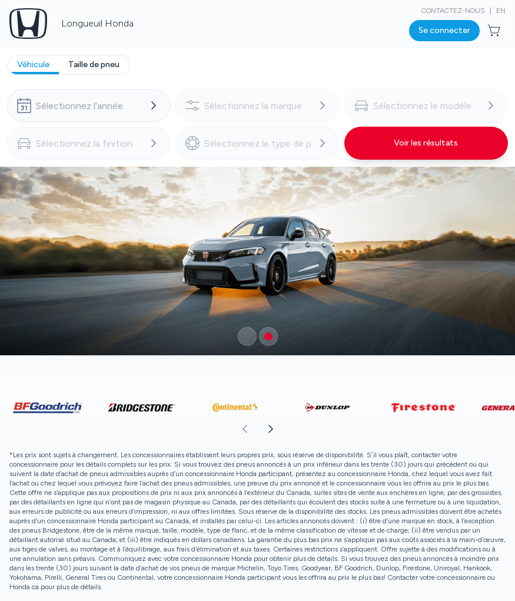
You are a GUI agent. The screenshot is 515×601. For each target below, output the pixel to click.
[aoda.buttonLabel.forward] (386, 429)
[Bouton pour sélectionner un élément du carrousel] (247, 336)
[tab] (33, 64)
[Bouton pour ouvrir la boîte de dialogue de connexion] (444, 30)
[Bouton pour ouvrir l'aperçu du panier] (495, 30)
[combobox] (89, 105)
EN (501, 10)
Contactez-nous (453, 10)
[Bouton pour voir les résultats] (426, 143)
